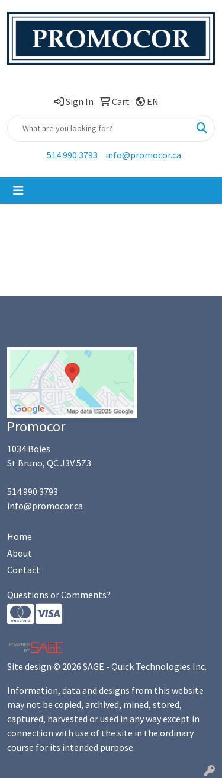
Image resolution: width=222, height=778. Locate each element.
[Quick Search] (98, 128)
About (19, 553)
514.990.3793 (72, 155)
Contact (23, 570)
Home (19, 536)
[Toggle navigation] (18, 190)
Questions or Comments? (59, 595)
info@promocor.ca (143, 155)
